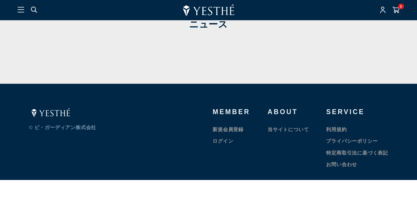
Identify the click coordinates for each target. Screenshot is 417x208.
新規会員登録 (228, 129)
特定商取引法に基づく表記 (357, 153)
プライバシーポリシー (352, 141)
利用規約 (336, 129)
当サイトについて (288, 129)
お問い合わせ (341, 164)
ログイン (223, 141)
